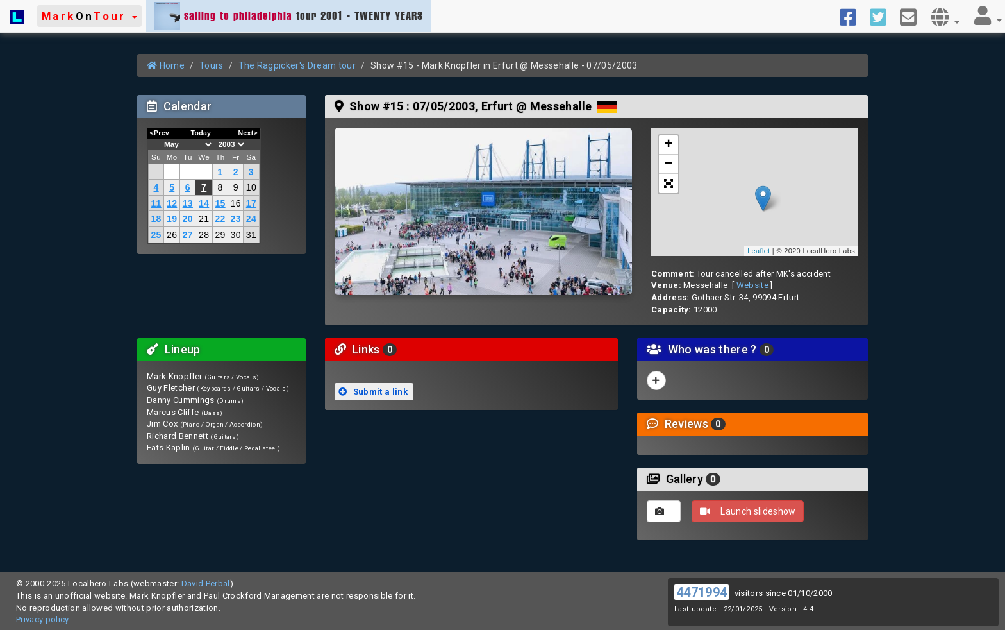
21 (204, 219)
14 (204, 203)
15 (220, 203)
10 (251, 187)
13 (188, 203)
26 (172, 235)
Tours (211, 65)
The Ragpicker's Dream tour (297, 65)
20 (188, 219)
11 (156, 203)
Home (166, 65)
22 (220, 219)
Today (200, 133)
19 (172, 219)
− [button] (669, 164)
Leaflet (758, 251)
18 (156, 219)
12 (172, 203)
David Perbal (205, 583)
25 (156, 235)
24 (251, 219)
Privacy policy (42, 619)
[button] (89, 16)
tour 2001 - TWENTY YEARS (288, 16)
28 (204, 235)
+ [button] (669, 145)
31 (251, 235)
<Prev (160, 133)
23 (236, 219)
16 (236, 203)
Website (752, 285)
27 (188, 235)
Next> (248, 133)
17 (251, 203)
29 (220, 235)
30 (236, 235)
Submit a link (373, 391)
